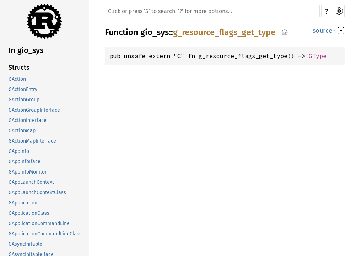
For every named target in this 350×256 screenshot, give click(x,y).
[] (341, 30)
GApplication (23, 203)
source (322, 30)
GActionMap (22, 131)
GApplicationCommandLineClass (45, 234)
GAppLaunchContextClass (37, 193)
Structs (19, 67)
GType (318, 55)
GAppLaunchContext (31, 182)
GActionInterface (28, 120)
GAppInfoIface (25, 162)
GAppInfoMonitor (28, 172)
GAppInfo (19, 151)
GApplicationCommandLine (39, 223)
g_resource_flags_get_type (224, 32)
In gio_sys (26, 50)
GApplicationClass (29, 213)
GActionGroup (24, 100)
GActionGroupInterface (34, 110)
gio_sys (154, 32)
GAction (17, 79)
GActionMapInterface (32, 141)
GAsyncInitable (25, 244)
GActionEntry (23, 89)
